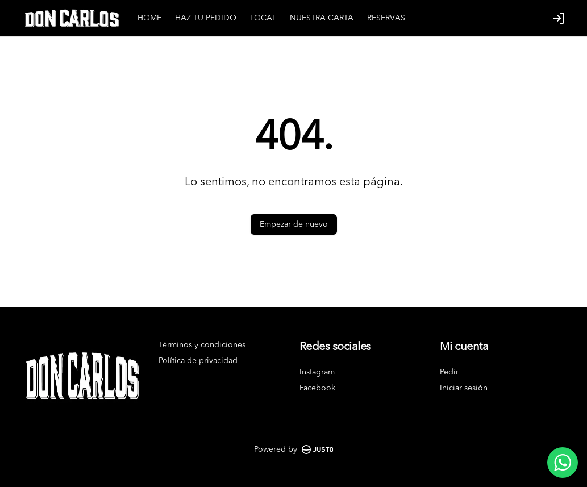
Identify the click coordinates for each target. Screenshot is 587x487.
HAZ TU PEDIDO (205, 18)
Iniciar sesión (464, 388)
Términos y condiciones (202, 345)
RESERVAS (386, 18)
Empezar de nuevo (294, 224)
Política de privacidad (198, 361)
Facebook (317, 388)
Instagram (317, 372)
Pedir (449, 372)
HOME (149, 18)
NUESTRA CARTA (321, 18)
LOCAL (263, 18)
